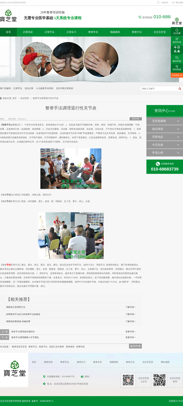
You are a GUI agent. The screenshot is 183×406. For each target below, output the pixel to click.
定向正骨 (29, 88)
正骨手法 (49, 32)
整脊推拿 (70, 347)
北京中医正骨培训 (64, 88)
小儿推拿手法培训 (44, 88)
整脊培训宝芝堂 (19, 347)
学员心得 (157, 152)
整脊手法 (33, 347)
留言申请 (177, 39)
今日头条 (157, 144)
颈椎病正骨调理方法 (15, 307)
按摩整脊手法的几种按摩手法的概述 (23, 314)
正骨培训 (28, 32)
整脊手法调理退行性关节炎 (45, 98)
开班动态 (157, 136)
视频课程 (115, 32)
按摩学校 (80, 347)
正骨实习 (71, 32)
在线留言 (165, 3)
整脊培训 (48, 362)
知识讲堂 (25, 98)
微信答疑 (177, 58)
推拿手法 (43, 347)
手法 (8, 265)
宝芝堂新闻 (159, 121)
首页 (8, 32)
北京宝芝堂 (160, 32)
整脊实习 (81, 362)
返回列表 (135, 119)
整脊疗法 (137, 32)
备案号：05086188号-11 (43, 401)
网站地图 (179, 3)
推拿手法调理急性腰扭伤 (23, 331)
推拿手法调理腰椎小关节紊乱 (25, 337)
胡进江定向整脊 (56, 347)
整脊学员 (93, 32)
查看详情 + (131, 331)
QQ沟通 (177, 30)
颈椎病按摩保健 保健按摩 (18, 321)
